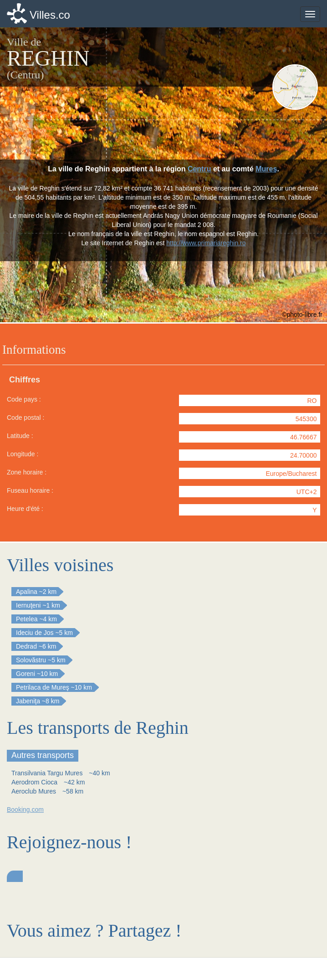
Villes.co (50, 15)
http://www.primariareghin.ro (205, 243)
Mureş (266, 169)
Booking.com (25, 809)
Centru (199, 169)
